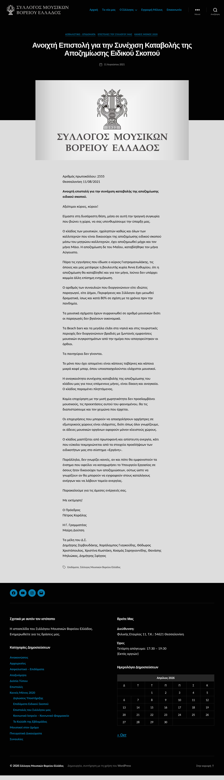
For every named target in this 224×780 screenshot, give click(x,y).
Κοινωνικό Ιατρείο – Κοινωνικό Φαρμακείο (44, 720)
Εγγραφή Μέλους (171, 9)
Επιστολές (17, 691)
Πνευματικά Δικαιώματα (27, 738)
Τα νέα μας (128, 9)
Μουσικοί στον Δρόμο (26, 732)
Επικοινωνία (174, 14)
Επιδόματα (73, 572)
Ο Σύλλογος (146, 9)
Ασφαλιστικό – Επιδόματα (29, 674)
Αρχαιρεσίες (19, 668)
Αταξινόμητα (19, 679)
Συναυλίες (17, 744)
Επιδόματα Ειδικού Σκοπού (32, 708)
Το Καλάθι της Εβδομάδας (32, 726)
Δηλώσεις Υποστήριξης (29, 702)
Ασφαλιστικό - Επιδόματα (78, 38)
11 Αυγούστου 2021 (114, 69)
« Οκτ (121, 739)
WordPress (128, 770)
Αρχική (113, 9)
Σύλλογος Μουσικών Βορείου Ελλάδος (102, 572)
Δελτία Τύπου (20, 685)
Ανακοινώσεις (20, 662)
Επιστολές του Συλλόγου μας (116, 38)
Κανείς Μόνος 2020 (149, 38)
